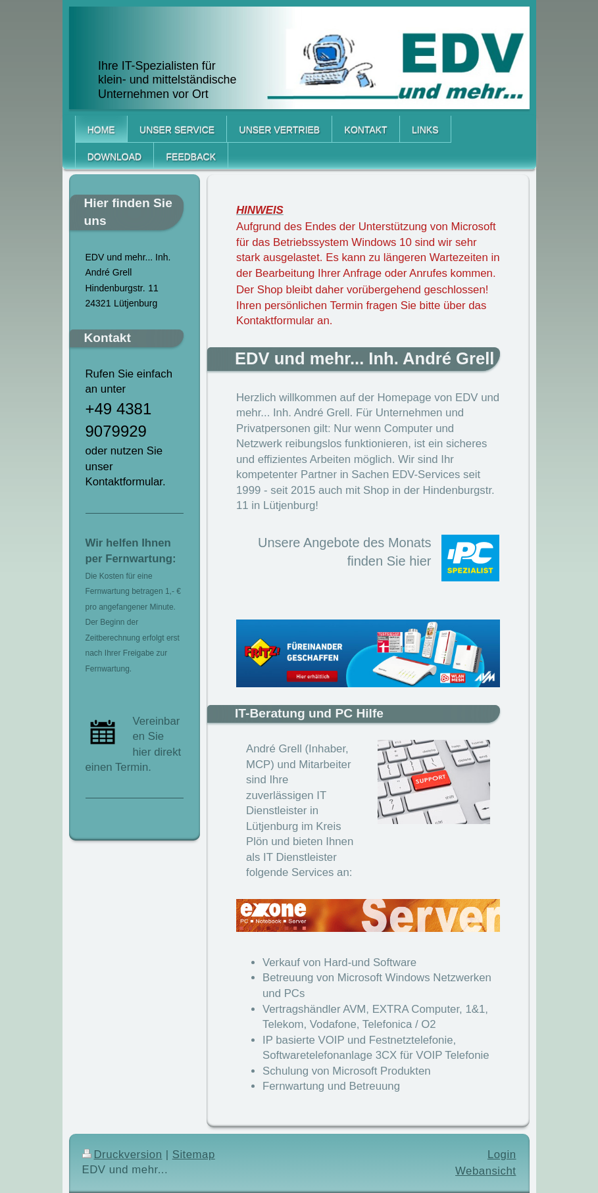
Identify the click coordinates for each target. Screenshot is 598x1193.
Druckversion (122, 1154)
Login (501, 1154)
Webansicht (485, 1171)
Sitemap (193, 1154)
